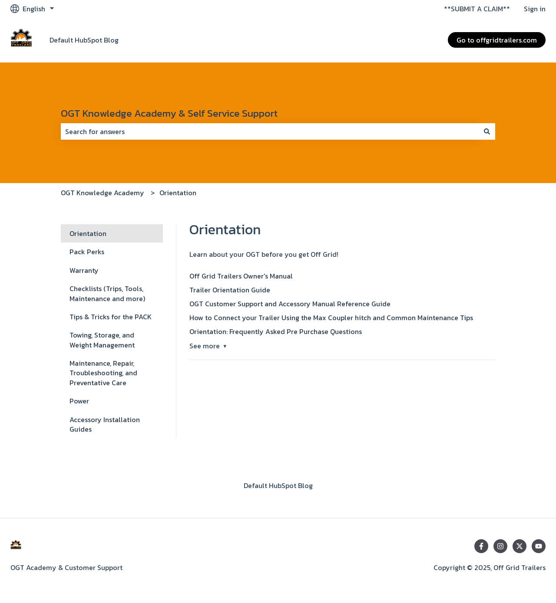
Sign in (535, 8)
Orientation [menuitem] (88, 233)
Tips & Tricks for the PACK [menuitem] (111, 316)
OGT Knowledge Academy (102, 192)
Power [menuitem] (79, 401)
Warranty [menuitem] (84, 270)
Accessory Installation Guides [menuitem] (105, 424)
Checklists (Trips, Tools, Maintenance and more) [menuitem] (107, 293)
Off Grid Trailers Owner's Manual (241, 276)
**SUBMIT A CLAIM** (477, 8)
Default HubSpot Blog (84, 40)
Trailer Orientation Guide (229, 290)
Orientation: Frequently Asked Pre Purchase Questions (275, 331)
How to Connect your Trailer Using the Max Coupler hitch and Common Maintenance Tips (331, 317)
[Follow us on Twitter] (519, 546)
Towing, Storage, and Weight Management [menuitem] (102, 340)
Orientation (177, 192)
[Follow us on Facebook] (481, 546)
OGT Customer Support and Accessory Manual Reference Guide (290, 303)
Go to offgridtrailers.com (497, 40)
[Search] (487, 131)
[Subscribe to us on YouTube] (539, 546)
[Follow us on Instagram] (500, 546)
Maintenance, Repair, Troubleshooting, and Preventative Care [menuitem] (103, 373)
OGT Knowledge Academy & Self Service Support (169, 113)
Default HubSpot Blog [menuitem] (278, 485)
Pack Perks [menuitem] (87, 251)
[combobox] (270, 131)
